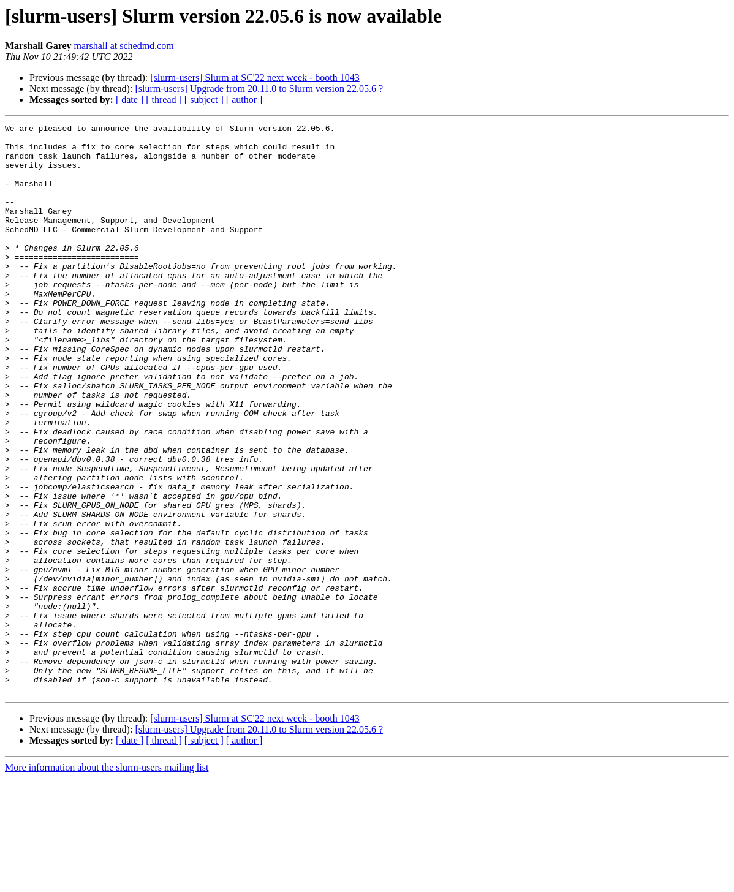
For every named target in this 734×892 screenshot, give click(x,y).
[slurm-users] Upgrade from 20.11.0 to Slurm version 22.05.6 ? (259, 88)
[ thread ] (164, 99)
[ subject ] (204, 99)
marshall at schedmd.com (124, 45)
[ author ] (244, 99)
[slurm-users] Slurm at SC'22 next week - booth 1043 (255, 77)
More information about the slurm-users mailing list (106, 881)
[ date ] (129, 99)
